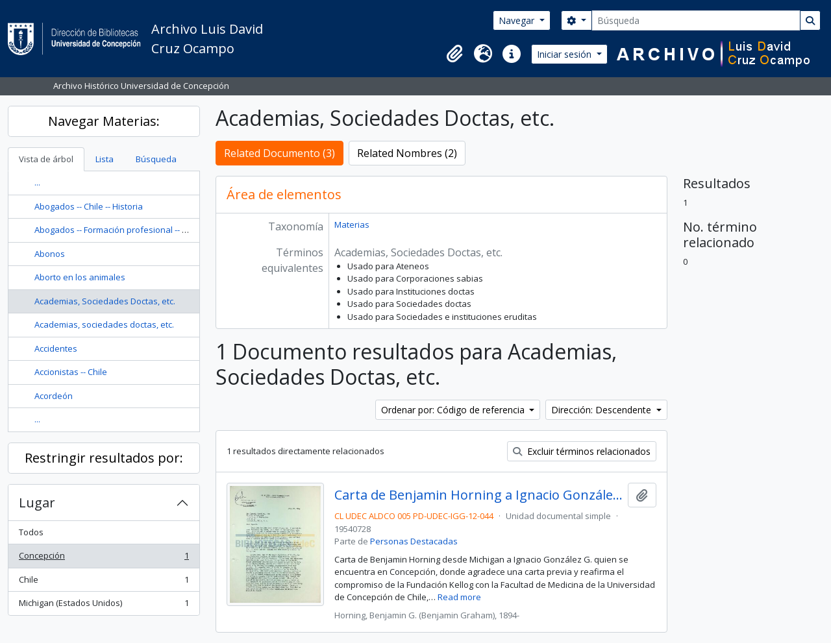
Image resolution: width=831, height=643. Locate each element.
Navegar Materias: (104, 121)
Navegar (518, 20)
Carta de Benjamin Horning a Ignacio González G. (478, 495)
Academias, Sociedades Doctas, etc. (104, 301)
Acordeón (53, 396)
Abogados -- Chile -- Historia (88, 206)
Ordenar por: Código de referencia (454, 410)
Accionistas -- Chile (70, 372)
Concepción (103, 558)
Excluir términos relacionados (582, 451)
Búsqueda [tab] (156, 159)
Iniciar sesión (565, 54)
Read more (459, 597)
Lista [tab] (104, 159)
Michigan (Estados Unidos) (103, 605)
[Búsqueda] (695, 20)
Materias (351, 224)
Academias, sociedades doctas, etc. (104, 324)
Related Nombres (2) (407, 153)
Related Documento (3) (279, 153)
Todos (31, 532)
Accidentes (55, 348)
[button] (454, 54)
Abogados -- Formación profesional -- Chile (117, 230)
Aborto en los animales (79, 277)
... (37, 182)
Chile (103, 582)
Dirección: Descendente (602, 410)
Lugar (37, 502)
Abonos (49, 254)
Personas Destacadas (414, 541)
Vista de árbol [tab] (46, 159)
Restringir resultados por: (104, 458)
